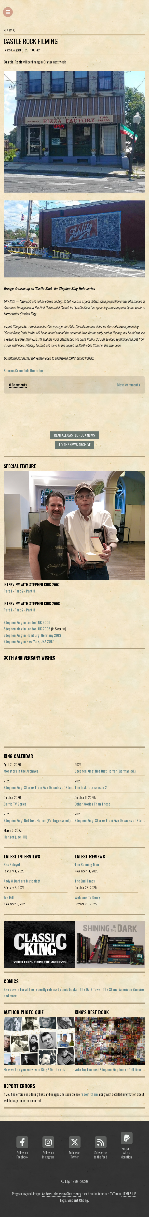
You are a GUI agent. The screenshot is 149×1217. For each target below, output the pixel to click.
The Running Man (87, 864)
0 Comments (18, 384)
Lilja (67, 1181)
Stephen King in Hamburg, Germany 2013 (32, 635)
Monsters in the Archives (21, 771)
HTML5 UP (129, 1193)
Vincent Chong (78, 1200)
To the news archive (75, 444)
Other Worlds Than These (92, 803)
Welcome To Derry (87, 897)
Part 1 (8, 590)
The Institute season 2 (91, 787)
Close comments (128, 384)
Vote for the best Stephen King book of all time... (109, 1069)
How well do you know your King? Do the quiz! (35, 1069)
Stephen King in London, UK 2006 (27, 622)
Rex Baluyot (12, 864)
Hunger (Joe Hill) (15, 836)
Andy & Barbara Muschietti (22, 880)
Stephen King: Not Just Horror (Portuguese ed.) (37, 820)
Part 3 (30, 590)
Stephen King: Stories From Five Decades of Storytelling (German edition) (55, 787)
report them (89, 1094)
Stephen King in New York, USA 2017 (29, 641)
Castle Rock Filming (31, 41)
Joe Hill (9, 897)
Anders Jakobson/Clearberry (61, 1193)
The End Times (85, 880)
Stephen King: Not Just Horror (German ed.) (105, 771)
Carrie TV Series (15, 803)
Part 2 (19, 590)
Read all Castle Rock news (74, 435)
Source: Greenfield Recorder (23, 370)
